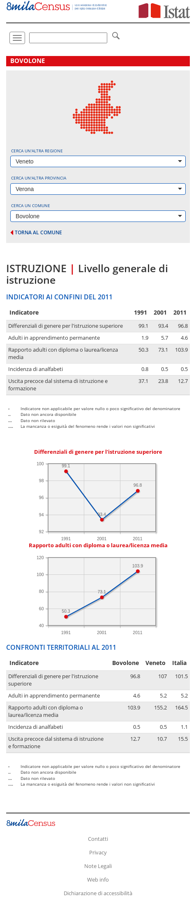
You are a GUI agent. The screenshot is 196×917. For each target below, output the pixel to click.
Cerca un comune (30, 205)
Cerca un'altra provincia (38, 178)
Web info (98, 879)
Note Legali (98, 866)
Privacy (98, 852)
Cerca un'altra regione (37, 151)
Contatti (98, 838)
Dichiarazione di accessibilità (98, 893)
